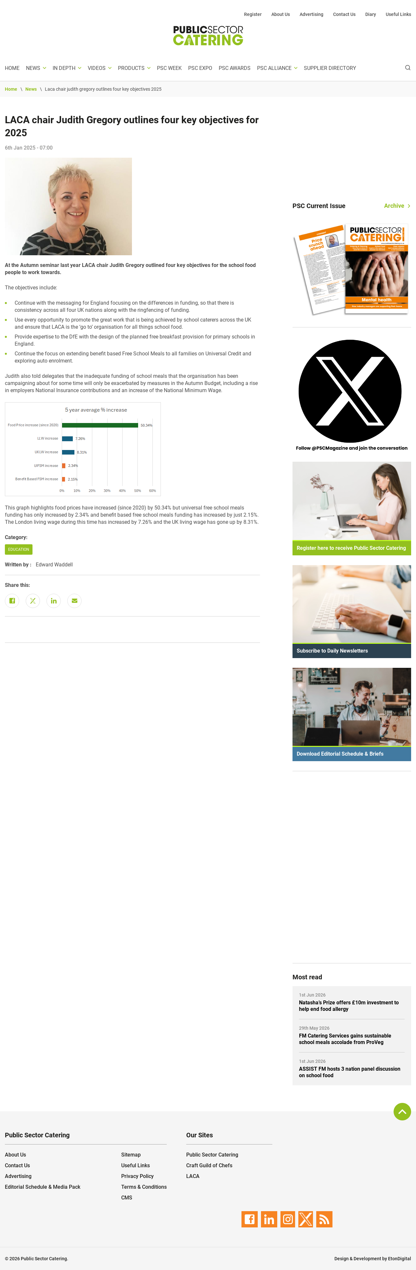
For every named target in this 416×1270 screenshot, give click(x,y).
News (33, 68)
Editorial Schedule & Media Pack (42, 1187)
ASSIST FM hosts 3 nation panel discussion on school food (349, 1072)
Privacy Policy (137, 1176)
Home (12, 68)
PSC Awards (235, 68)
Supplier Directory (330, 68)
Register (253, 14)
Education (18, 549)
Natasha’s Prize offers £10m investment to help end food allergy (349, 1005)
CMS (126, 1198)
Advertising (311, 14)
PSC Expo (200, 68)
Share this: (17, 585)
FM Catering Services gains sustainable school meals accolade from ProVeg (345, 1039)
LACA (193, 1176)
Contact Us (344, 14)
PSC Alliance (274, 68)
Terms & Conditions (144, 1187)
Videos (97, 68)
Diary (370, 14)
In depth (64, 68)
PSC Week (169, 68)
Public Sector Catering (212, 1155)
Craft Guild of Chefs (209, 1165)
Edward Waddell (54, 565)
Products (131, 68)
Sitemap (131, 1155)
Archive (394, 205)
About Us (280, 14)
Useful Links (398, 14)
